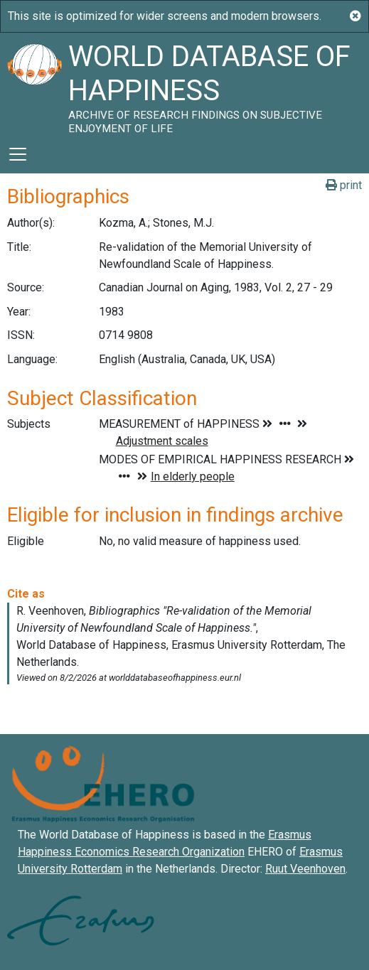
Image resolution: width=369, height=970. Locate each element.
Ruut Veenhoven (305, 868)
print (344, 185)
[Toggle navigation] (17, 154)
